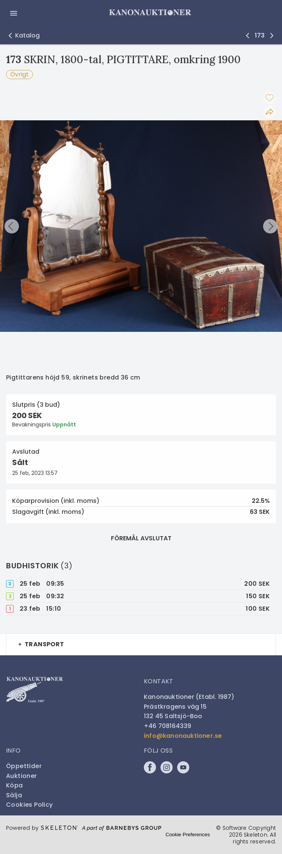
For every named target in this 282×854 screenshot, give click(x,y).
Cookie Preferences (187, 834)
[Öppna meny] (13, 13)
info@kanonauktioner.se (183, 735)
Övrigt (19, 74)
